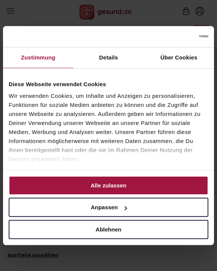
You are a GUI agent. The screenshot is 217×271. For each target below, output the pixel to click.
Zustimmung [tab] (38, 57)
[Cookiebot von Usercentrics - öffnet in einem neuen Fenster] (175, 36)
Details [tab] (108, 57)
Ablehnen (108, 229)
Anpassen (109, 207)
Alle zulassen (108, 185)
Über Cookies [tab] (178, 57)
